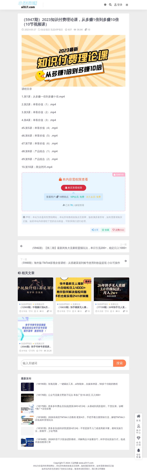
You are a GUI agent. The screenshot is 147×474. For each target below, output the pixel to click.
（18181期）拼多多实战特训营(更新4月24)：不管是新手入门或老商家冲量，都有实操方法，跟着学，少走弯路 (79, 429)
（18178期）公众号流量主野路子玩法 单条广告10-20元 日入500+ (68, 394)
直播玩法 (76, 304)
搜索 (119, 363)
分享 (95, 230)
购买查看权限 (73, 187)
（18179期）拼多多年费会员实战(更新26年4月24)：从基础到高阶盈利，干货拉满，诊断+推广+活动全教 (79, 407)
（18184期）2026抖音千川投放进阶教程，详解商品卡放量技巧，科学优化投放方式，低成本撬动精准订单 (80, 440)
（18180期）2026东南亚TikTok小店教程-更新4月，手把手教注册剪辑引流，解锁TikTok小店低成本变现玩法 (80, 418)
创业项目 (45, 29)
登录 (118, 4)
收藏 (105, 230)
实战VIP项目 (56, 29)
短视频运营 (39, 304)
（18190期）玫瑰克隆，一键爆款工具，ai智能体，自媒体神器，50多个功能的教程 (76, 383)
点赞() (118, 230)
